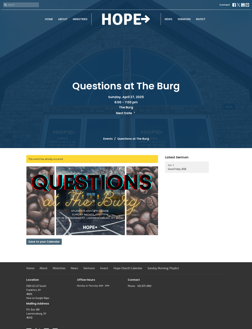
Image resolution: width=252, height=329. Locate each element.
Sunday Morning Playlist (163, 268)
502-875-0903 (144, 286)
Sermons (184, 19)
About (63, 19)
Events (108, 139)
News (168, 19)
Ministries (80, 19)
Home (49, 19)
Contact (224, 4)
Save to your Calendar (44, 242)
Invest (200, 19)
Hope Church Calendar (127, 268)
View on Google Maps (37, 298)
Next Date (126, 113)
